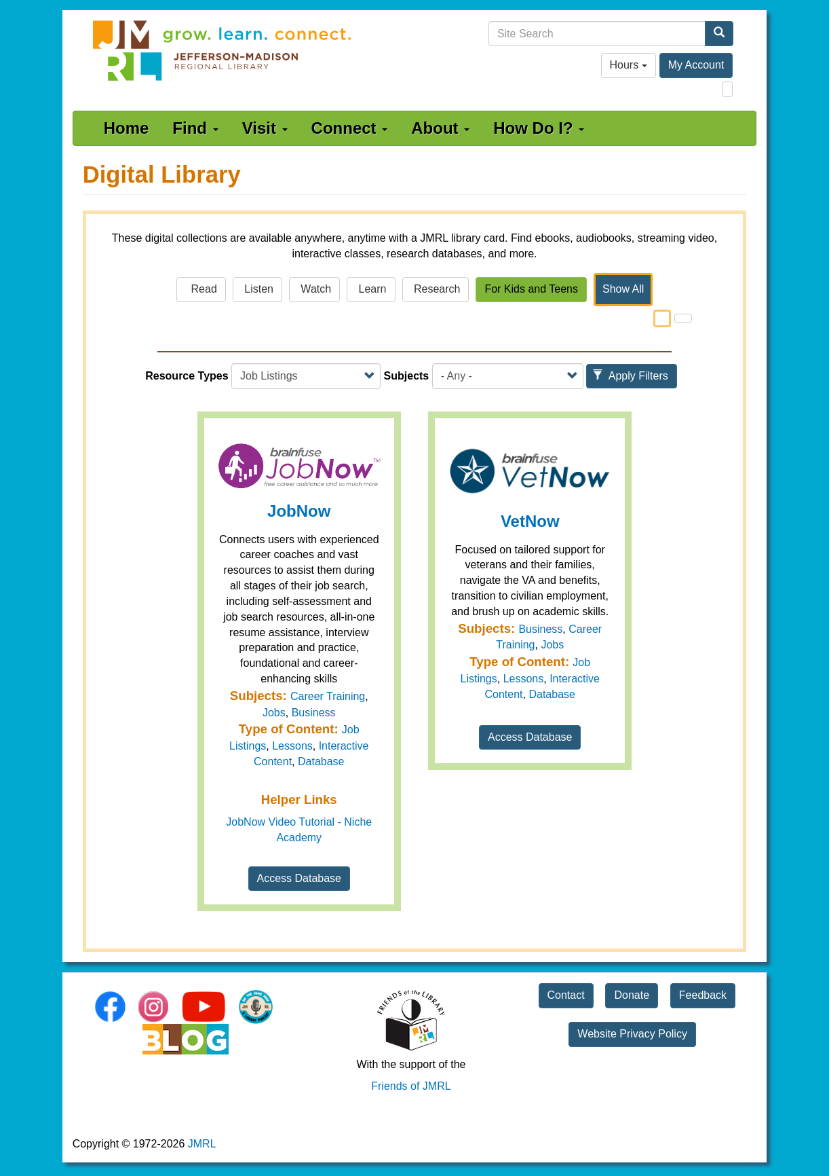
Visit (265, 128)
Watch (314, 289)
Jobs (274, 712)
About (440, 128)
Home (126, 128)
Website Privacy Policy (632, 1034)
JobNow (298, 511)
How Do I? (538, 128)
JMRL (202, 1144)
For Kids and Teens (531, 289)
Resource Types (186, 376)
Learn (370, 289)
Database (321, 761)
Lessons (292, 746)
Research (436, 289)
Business (314, 712)
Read (201, 289)
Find (195, 128)
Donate (631, 995)
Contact (566, 995)
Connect (349, 128)
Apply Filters (630, 376)
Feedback (703, 995)
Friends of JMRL (410, 1086)
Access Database (299, 878)
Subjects (406, 376)
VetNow (530, 521)
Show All (623, 289)
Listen (257, 289)
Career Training (327, 696)
